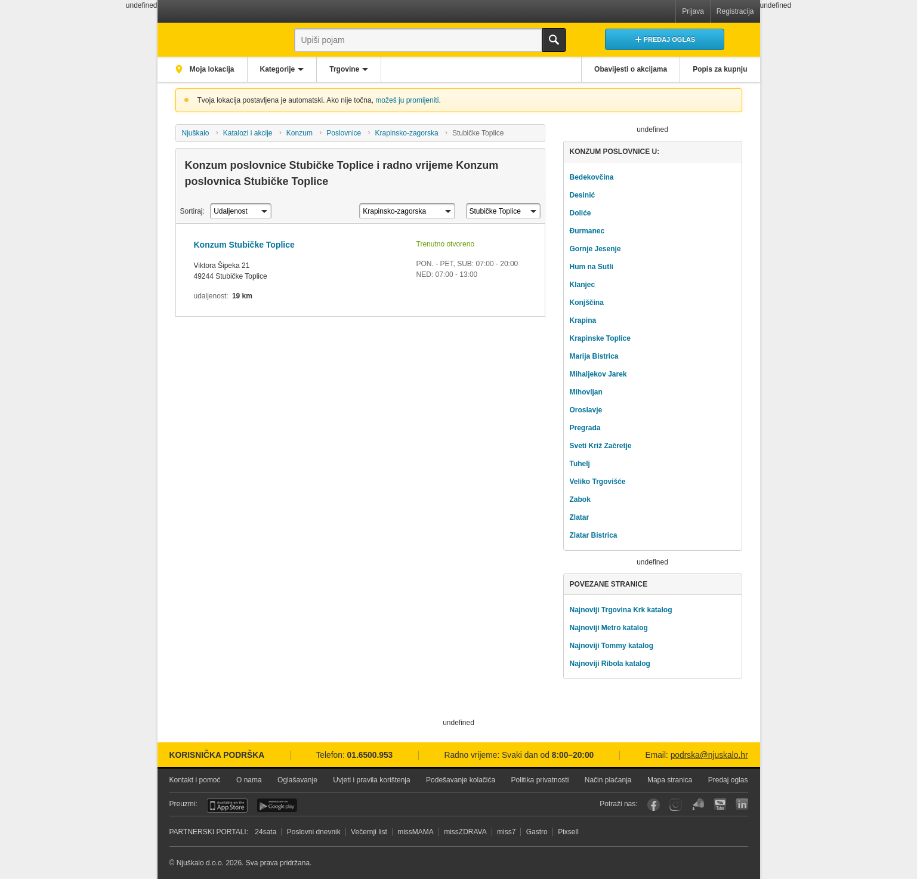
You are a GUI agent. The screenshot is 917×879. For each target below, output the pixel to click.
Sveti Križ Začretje (600, 446)
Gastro (537, 832)
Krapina (582, 320)
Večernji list (369, 832)
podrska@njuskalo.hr (709, 755)
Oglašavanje (297, 780)
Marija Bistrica (593, 356)
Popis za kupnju (720, 69)
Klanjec (582, 284)
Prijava (693, 11)
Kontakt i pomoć (195, 780)
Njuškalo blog (697, 804)
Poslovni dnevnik (314, 832)
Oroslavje (585, 410)
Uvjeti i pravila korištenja (371, 780)
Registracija (735, 11)
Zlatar (579, 517)
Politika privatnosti (540, 780)
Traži (554, 40)
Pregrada (584, 428)
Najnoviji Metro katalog (608, 628)
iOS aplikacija (227, 805)
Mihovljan (585, 392)
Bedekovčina (591, 177)
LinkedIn (742, 804)
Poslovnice (343, 133)
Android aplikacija (277, 805)
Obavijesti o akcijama (630, 69)
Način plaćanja (608, 780)
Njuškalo (195, 133)
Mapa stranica (669, 780)
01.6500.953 (370, 755)
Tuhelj (579, 463)
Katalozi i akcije (248, 133)
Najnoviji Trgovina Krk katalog (620, 610)
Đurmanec (586, 231)
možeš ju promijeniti (407, 100)
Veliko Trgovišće (597, 481)
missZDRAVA (465, 832)
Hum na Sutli (591, 267)
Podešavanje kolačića (460, 780)
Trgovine (344, 69)
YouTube (720, 804)
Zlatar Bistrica (593, 535)
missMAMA (415, 832)
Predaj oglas (728, 780)
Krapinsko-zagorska (407, 133)
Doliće (580, 213)
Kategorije (277, 69)
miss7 (506, 832)
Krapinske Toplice (599, 338)
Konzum (299, 133)
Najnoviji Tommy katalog (611, 645)
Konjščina (586, 302)
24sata (265, 832)
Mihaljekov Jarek (597, 374)
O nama (249, 780)
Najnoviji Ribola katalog (609, 663)
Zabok (579, 499)
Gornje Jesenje (594, 249)
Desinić (582, 195)
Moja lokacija (211, 69)
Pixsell (568, 832)
